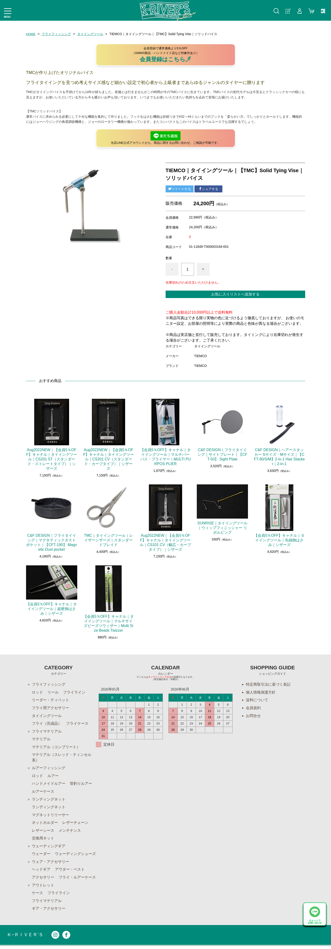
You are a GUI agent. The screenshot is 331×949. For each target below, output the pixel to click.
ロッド (37, 692)
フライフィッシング (56, 34)
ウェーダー (41, 856)
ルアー (53, 777)
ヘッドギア (41, 872)
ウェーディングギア (48, 848)
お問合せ (253, 716)
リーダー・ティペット (50, 700)
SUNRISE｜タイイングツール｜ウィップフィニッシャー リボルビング (222, 527)
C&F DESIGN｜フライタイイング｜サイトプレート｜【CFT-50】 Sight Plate (222, 454)
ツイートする (179, 189)
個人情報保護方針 (261, 692)
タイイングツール (90, 34)
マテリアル (41, 740)
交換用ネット (43, 840)
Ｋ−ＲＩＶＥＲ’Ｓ (25, 937)
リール (53, 692)
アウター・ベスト (70, 872)
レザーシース (43, 832)
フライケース (77, 724)
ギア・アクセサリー (48, 911)
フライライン (74, 692)
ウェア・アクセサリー (50, 864)
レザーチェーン (75, 824)
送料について (257, 700)
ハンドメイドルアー (48, 785)
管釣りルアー (81, 785)
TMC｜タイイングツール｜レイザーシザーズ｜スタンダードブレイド (108, 540)
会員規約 (253, 708)
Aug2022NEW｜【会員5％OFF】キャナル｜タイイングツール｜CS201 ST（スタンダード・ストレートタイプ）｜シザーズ (51, 459)
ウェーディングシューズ (75, 856)
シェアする (208, 189)
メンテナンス (70, 832)
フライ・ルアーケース (77, 880)
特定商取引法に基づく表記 (268, 684)
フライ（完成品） (47, 724)
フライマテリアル (47, 732)
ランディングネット (48, 801)
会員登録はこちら (165, 59)
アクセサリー (43, 880)
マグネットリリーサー (50, 816)
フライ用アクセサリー (50, 708)
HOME (31, 34)
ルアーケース (43, 793)
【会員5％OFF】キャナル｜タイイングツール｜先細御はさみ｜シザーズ (279, 540)
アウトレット (43, 888)
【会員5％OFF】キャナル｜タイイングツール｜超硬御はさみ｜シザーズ (51, 608)
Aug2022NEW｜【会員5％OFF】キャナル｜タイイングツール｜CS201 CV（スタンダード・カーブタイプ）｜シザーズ (108, 459)
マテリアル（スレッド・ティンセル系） (61, 758)
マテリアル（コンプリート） (56, 748)
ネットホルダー (45, 824)
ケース (37, 896)
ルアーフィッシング (48, 769)
